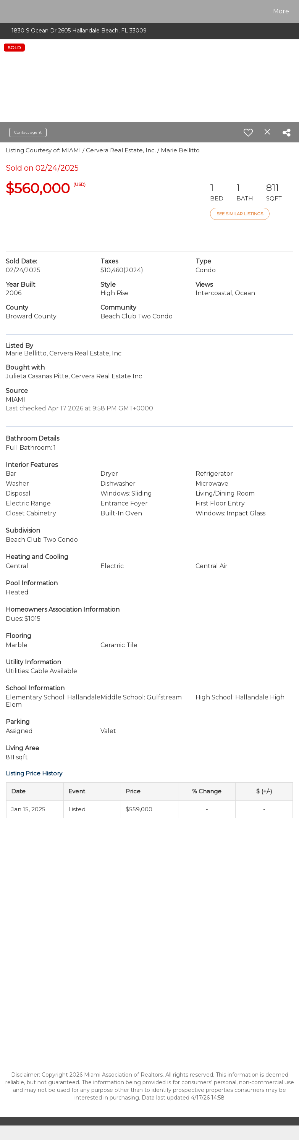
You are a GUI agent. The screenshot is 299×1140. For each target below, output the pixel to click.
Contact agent (28, 132)
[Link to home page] (10, 11)
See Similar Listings (240, 213)
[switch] (248, 132)
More (281, 11)
